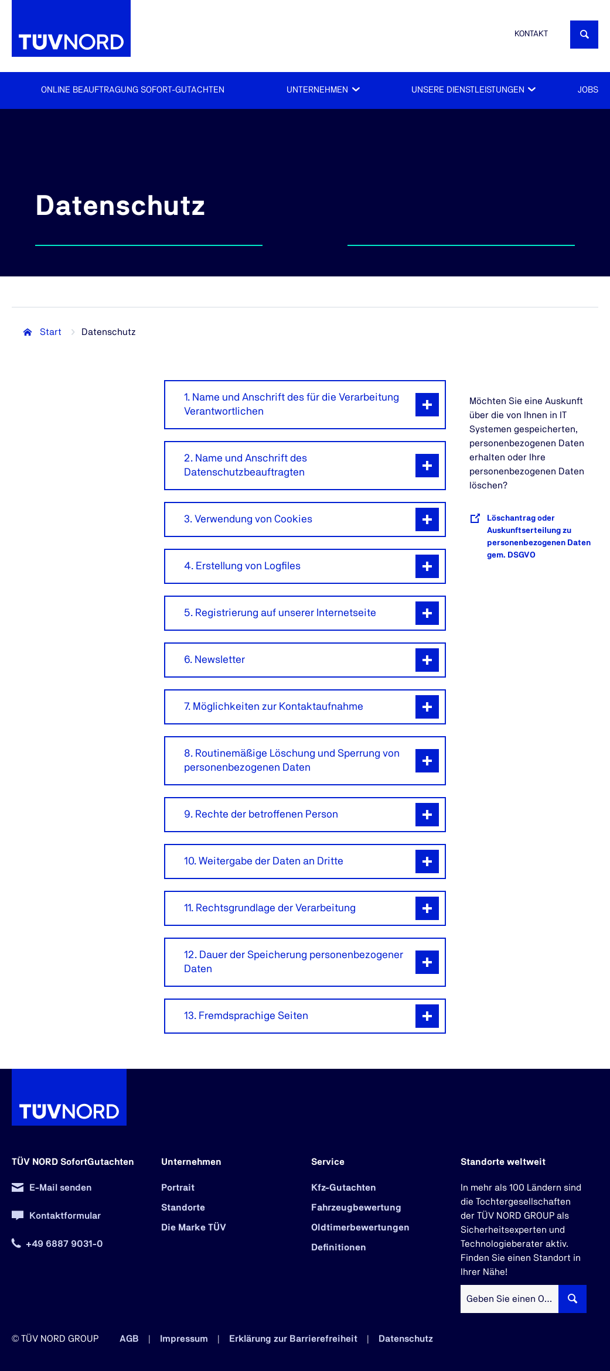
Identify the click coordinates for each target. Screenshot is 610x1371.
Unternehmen (317, 90)
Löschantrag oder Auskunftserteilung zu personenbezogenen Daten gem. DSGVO (539, 536)
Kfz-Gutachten (343, 1187)
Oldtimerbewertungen (360, 1227)
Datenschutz (406, 1338)
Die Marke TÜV (193, 1227)
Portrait (178, 1187)
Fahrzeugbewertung (356, 1207)
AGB (129, 1338)
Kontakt (531, 34)
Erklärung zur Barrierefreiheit (293, 1338)
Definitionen (338, 1247)
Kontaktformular (65, 1215)
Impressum (184, 1338)
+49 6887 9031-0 (64, 1244)
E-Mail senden (60, 1187)
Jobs (588, 90)
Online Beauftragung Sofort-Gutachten (132, 90)
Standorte (183, 1207)
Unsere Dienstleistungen (467, 90)
